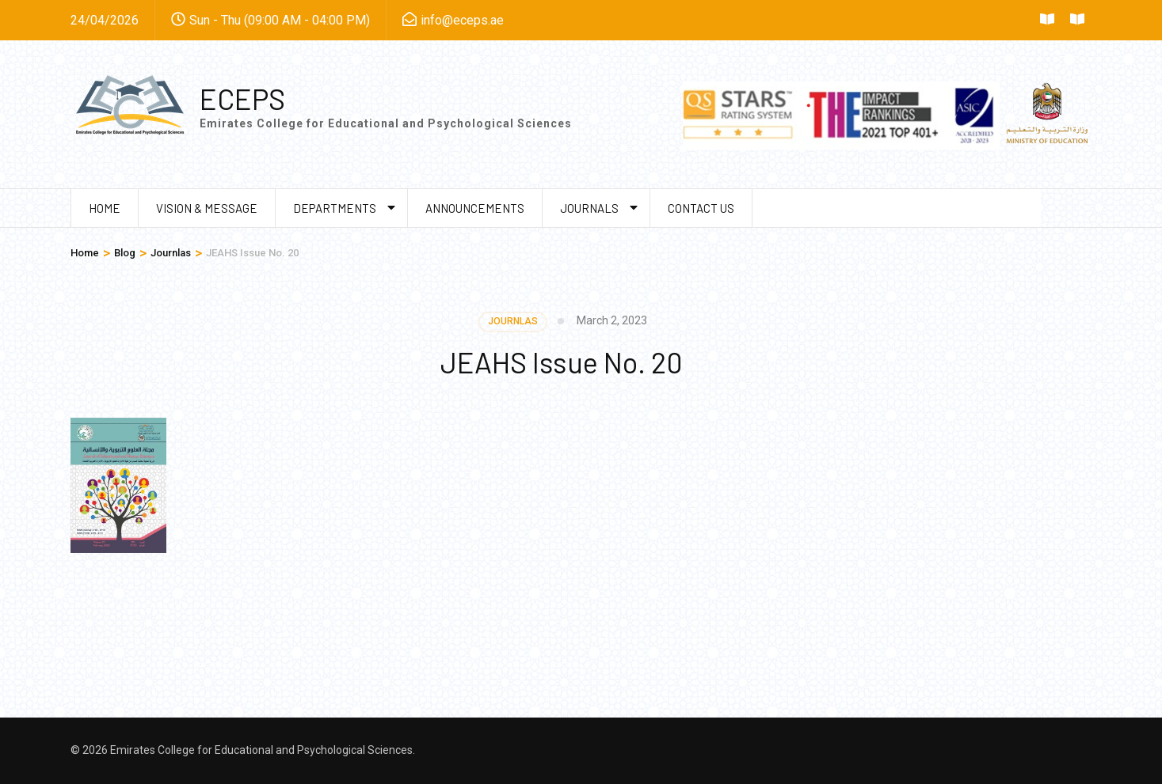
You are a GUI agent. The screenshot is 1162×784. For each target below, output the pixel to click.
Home (104, 208)
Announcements (474, 208)
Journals (589, 208)
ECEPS (242, 98)
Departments (334, 208)
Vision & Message (206, 208)
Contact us (701, 208)
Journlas (513, 321)
